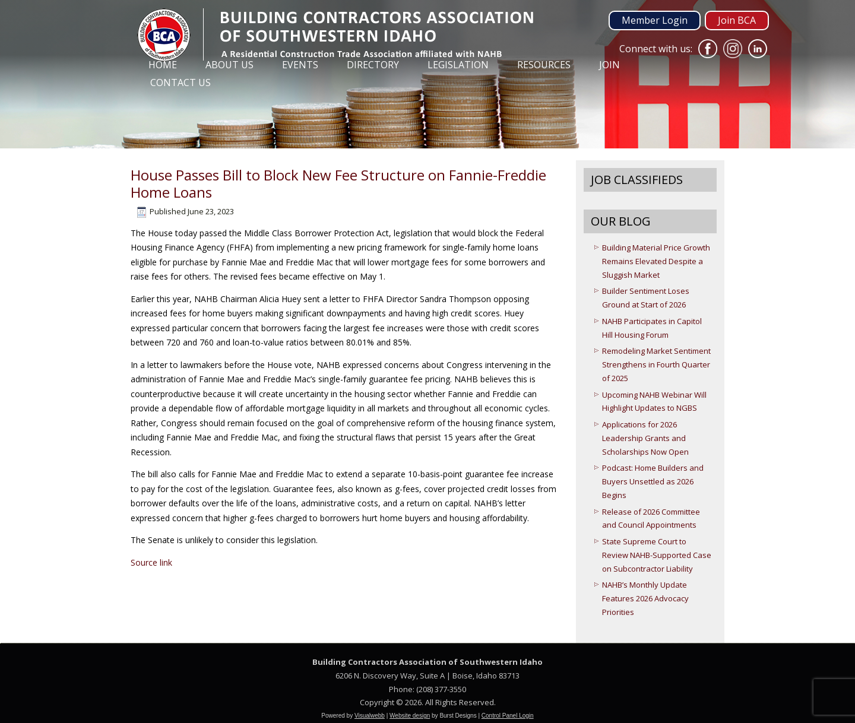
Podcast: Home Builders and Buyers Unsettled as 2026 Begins (653, 481)
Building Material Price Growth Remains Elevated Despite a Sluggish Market (656, 261)
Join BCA (737, 20)
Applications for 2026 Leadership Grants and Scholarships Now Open (645, 438)
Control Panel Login (508, 715)
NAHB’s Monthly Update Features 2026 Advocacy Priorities (645, 598)
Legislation (458, 64)
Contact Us (180, 82)
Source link (151, 562)
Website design (410, 715)
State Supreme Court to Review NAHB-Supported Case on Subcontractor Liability (656, 555)
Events (300, 64)
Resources (544, 64)
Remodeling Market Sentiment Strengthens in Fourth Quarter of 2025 (656, 364)
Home (162, 64)
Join (609, 64)
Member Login (655, 20)
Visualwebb (369, 715)
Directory (373, 64)
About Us (229, 64)
